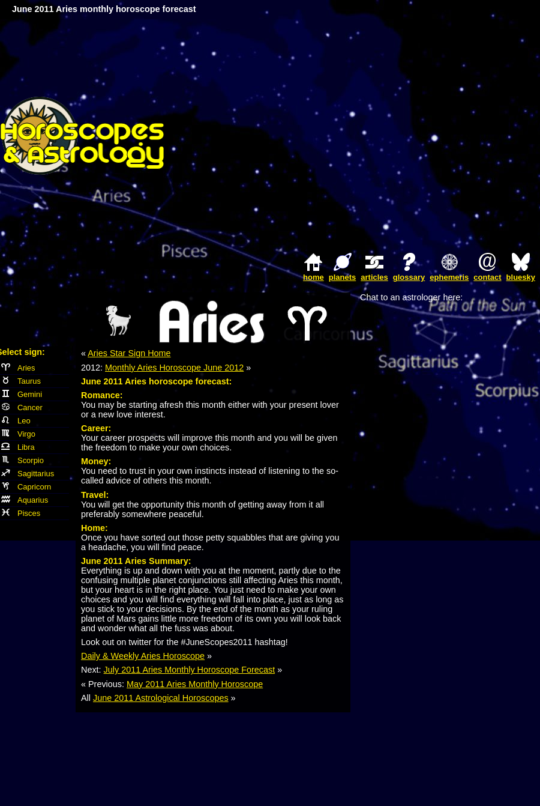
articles (374, 277)
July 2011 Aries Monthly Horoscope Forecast (189, 669)
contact (487, 277)
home (313, 277)
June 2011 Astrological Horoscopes (161, 698)
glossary (409, 277)
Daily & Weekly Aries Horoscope (143, 656)
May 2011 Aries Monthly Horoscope (195, 684)
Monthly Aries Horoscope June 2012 (174, 367)
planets (342, 277)
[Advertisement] (427, 135)
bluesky (520, 277)
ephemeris (449, 277)
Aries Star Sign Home (129, 353)
